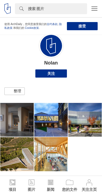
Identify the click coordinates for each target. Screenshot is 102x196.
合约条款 (52, 24)
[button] (14, 91)
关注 (51, 73)
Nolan (51, 63)
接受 (82, 26)
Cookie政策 (32, 27)
